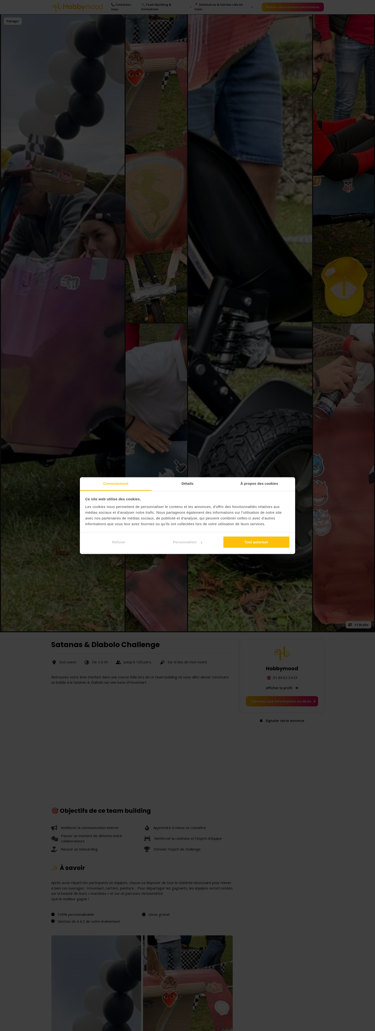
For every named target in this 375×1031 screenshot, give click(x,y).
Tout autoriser (256, 542)
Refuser (119, 542)
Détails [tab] (187, 483)
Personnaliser (187, 542)
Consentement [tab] (115, 483)
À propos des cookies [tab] (259, 483)
